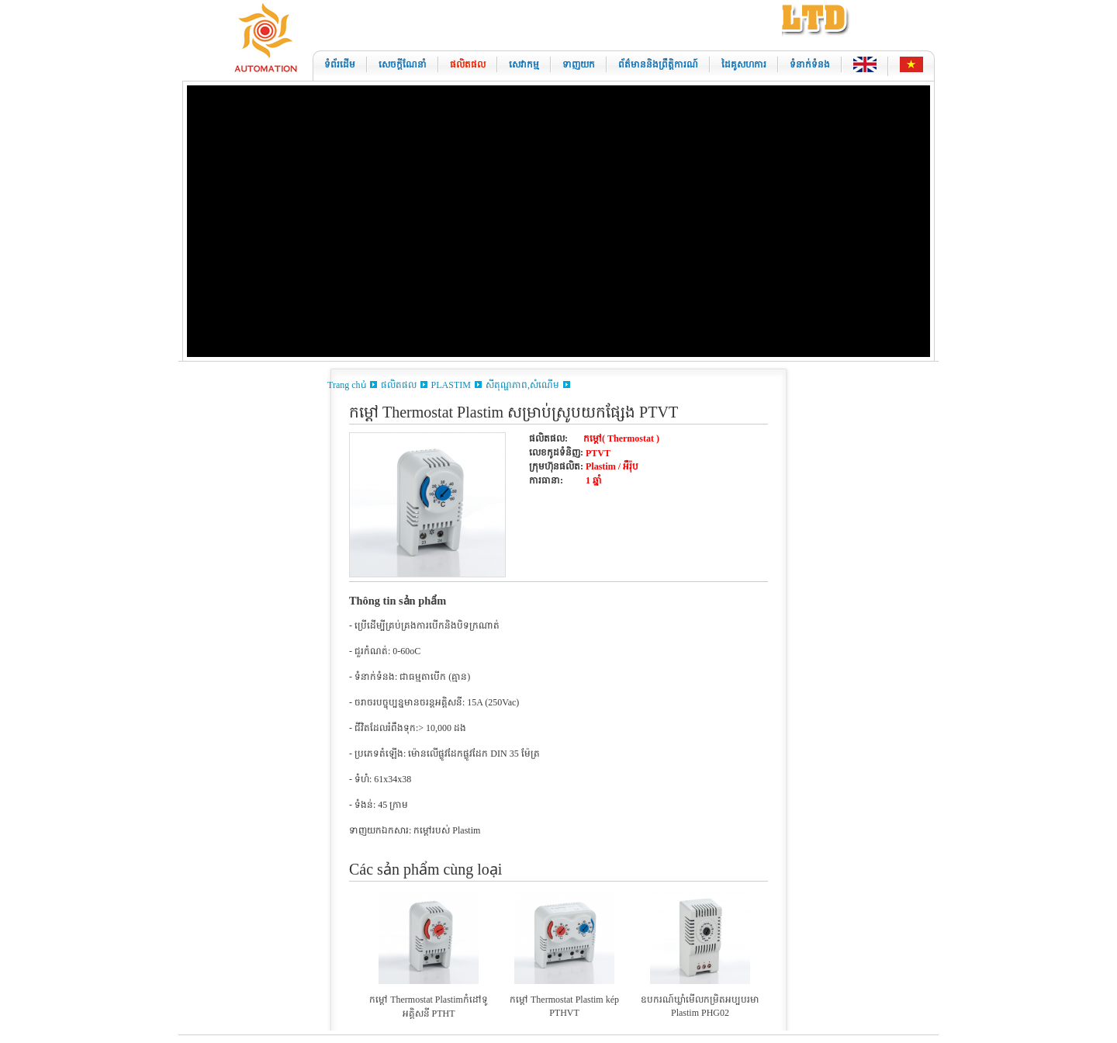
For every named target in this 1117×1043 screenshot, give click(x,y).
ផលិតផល (399, 384)
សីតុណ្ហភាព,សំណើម (522, 384)
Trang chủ (346, 384)
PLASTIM (451, 384)
